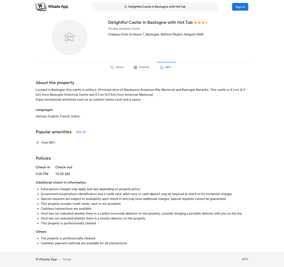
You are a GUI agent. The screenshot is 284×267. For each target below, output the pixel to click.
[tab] (117, 67)
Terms (67, 259)
